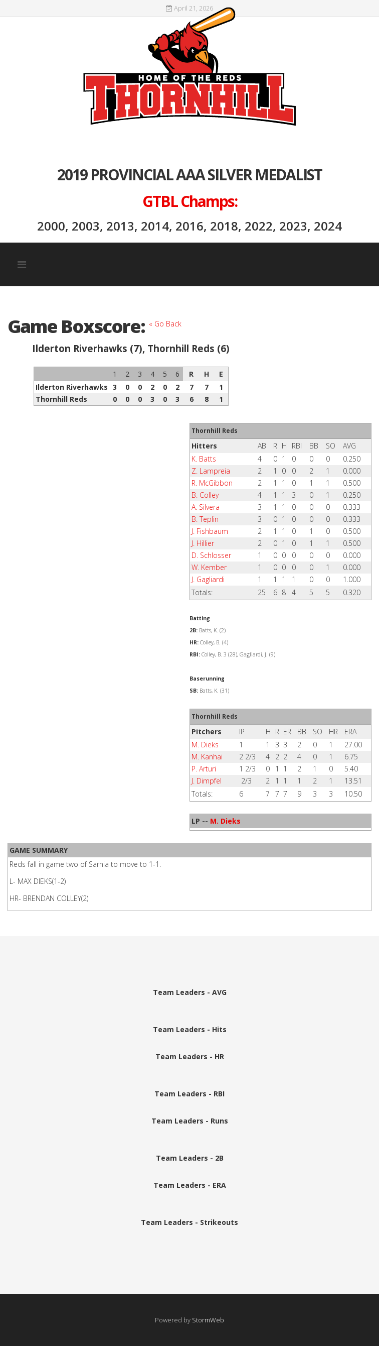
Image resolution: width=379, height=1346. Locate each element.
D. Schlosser (211, 555)
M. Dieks (205, 744)
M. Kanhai (207, 756)
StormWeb (208, 1319)
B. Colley (205, 495)
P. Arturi (204, 768)
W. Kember (209, 567)
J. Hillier (203, 543)
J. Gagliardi (208, 579)
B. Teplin (205, 519)
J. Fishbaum (210, 531)
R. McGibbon (212, 483)
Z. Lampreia (211, 471)
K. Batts (204, 459)
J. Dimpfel (207, 781)
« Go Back (165, 323)
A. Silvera (206, 507)
